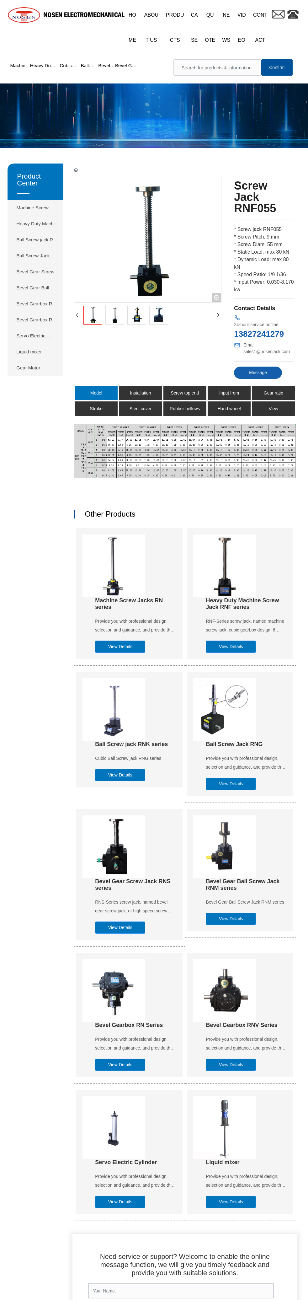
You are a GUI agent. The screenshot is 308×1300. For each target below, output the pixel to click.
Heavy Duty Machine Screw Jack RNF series (242, 603)
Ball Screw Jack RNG (234, 744)
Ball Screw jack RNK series (131, 744)
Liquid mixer (222, 1162)
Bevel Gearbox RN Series (129, 1025)
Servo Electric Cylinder (126, 1162)
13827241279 (259, 334)
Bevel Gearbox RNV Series (241, 1025)
